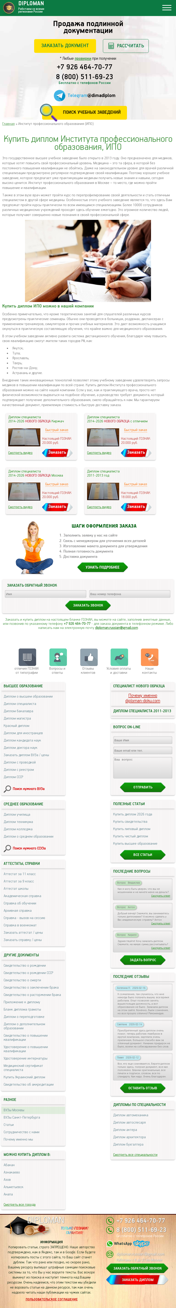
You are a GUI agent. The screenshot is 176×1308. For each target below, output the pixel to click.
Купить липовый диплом (131, 833)
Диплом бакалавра (18, 711)
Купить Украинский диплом (24, 1077)
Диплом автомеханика (130, 1119)
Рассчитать (130, 46)
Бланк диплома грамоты (22, 1009)
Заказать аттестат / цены (23, 932)
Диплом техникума (18, 822)
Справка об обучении (20, 903)
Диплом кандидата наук (22, 740)
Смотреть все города (20, 1205)
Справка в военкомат (20, 925)
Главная (8, 124)
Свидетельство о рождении (25, 965)
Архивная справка (18, 911)
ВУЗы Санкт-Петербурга (22, 1117)
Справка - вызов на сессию (24, 918)
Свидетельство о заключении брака (31, 987)
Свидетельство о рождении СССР (28, 973)
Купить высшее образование (135, 848)
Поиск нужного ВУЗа (28, 789)
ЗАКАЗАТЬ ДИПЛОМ (138, 1280)
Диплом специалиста (20, 704)
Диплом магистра (17, 718)
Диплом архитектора (129, 1141)
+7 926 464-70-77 (85, 67)
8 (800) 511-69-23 (84, 77)
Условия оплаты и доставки (119, 670)
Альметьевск (13, 1187)
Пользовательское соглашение (52, 1299)
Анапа (8, 1194)
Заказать (57, 452)
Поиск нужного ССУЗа (29, 848)
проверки (83, 58)
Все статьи (142, 859)
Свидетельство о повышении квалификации (26, 1037)
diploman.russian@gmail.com (116, 628)
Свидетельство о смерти (22, 980)
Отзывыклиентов (88, 670)
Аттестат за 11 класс (20, 874)
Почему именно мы (18, 1139)
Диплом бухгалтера (128, 1148)
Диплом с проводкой (20, 762)
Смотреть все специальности (135, 1159)
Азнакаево (12, 1172)
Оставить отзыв (142, 1092)
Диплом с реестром (19, 770)
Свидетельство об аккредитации (29, 1084)
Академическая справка (22, 896)
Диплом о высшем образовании (28, 696)
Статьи (9, 1125)
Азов (7, 1180)
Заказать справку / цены (23, 940)
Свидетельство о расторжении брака (32, 995)
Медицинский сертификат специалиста (23, 1068)
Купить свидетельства (130, 826)
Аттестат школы (16, 889)
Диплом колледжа (18, 829)
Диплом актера (125, 1134)
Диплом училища (17, 814)
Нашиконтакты (149, 670)
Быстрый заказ (56, 430)
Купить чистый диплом (130, 840)
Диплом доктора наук (20, 748)
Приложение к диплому (22, 1002)
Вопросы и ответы (57, 670)
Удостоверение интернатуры (25, 1058)
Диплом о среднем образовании (28, 836)
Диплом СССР (13, 777)
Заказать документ (65, 46)
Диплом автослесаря (129, 1127)
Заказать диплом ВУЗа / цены (26, 755)
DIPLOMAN (45, 1220)
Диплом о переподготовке (24, 1017)
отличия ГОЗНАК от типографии (26, 670)
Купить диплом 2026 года (132, 818)
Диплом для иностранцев (23, 733)
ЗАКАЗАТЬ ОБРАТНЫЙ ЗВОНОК (137, 1268)
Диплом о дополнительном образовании (24, 1026)
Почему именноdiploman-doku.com (142, 698)
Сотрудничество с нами (21, 1132)
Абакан (9, 1165)
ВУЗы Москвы (14, 1110)
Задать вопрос (143, 964)
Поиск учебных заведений (92, 112)
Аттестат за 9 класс (19, 881)
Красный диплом (16, 726)
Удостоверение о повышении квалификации (26, 1049)
